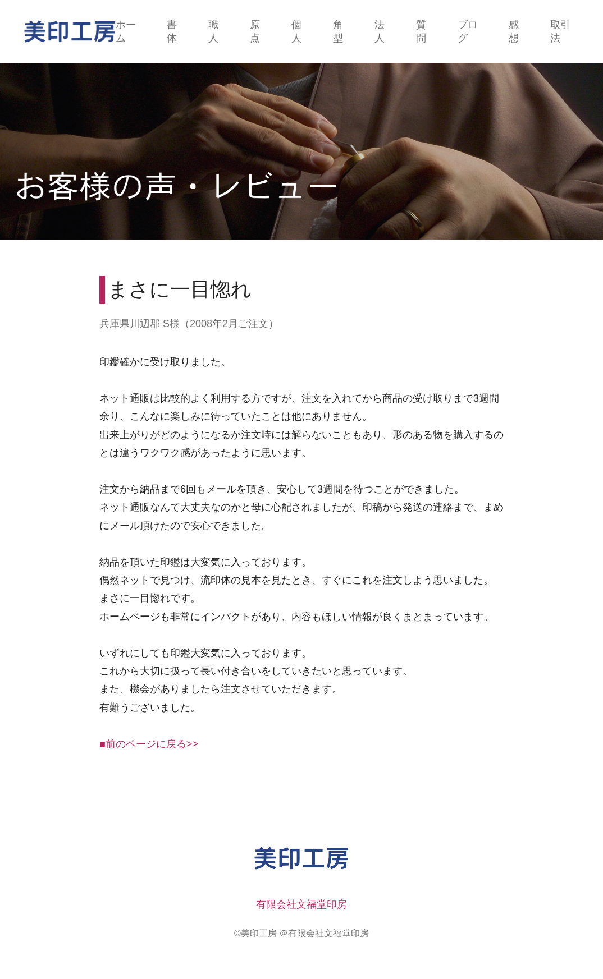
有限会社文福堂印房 (301, 904)
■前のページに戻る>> (148, 744)
